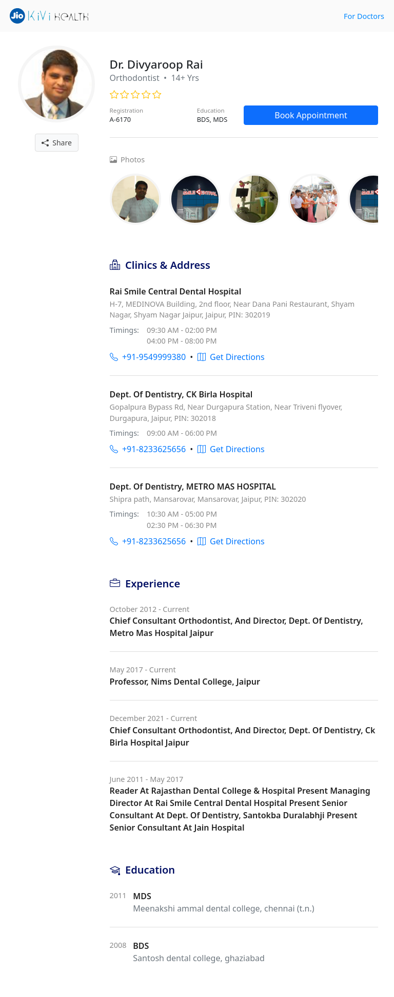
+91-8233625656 (148, 449)
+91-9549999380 (148, 357)
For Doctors (364, 16)
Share (57, 142)
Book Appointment (310, 115)
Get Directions (231, 357)
